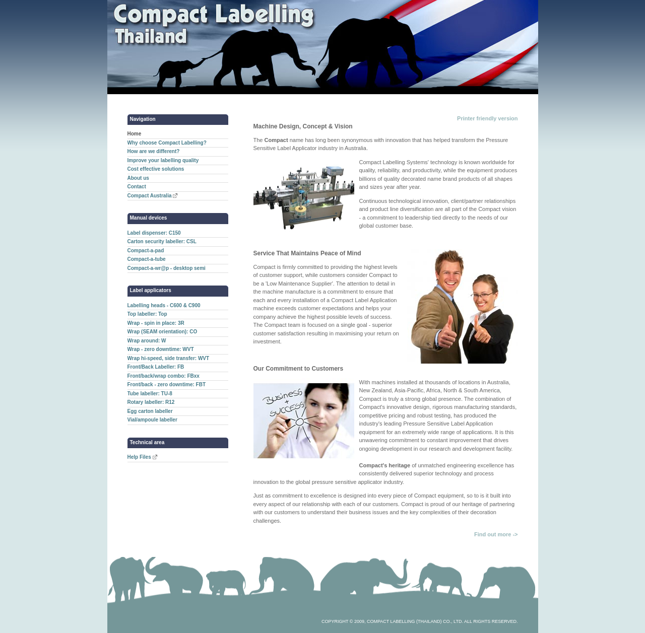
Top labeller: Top (147, 314)
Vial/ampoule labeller (152, 420)
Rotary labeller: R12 (151, 402)
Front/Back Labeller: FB (155, 367)
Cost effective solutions (155, 169)
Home (134, 133)
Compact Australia (149, 195)
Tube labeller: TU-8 (149, 393)
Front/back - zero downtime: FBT (166, 384)
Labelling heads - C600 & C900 (164, 305)
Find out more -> (496, 534)
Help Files (139, 457)
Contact (136, 186)
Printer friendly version (487, 118)
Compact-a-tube (146, 259)
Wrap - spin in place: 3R (155, 323)
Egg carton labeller (150, 411)
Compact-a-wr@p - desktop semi (166, 268)
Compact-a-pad (145, 250)
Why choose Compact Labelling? (167, 143)
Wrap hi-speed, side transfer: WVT (168, 358)
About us (138, 178)
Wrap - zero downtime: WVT (160, 349)
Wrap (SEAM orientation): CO (162, 331)
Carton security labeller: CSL (162, 241)
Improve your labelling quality (163, 160)
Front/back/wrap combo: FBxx (163, 376)
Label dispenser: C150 (154, 233)
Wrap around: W (146, 340)
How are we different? (153, 151)
